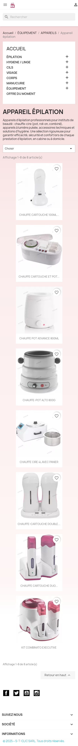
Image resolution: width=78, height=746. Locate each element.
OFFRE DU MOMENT (21, 94)
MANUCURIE (16, 83)
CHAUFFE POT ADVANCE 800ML (39, 338)
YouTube (27, 693)
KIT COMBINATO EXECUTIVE (39, 647)
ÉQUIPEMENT (16, 89)
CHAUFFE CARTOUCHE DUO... (39, 585)
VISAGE (12, 73)
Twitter (16, 693)
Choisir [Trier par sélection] (39, 148)
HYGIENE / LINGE (19, 62)
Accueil (16, 48)
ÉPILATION (14, 57)
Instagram (37, 693)
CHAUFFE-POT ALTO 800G (39, 400)
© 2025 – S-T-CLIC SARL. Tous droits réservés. (34, 741)
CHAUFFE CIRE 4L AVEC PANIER (39, 462)
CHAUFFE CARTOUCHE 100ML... (39, 215)
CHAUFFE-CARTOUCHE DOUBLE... (39, 524)
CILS (10, 67)
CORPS (12, 78)
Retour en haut (57, 675)
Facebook (6, 693)
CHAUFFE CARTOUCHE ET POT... (39, 276)
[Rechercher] (39, 17)
